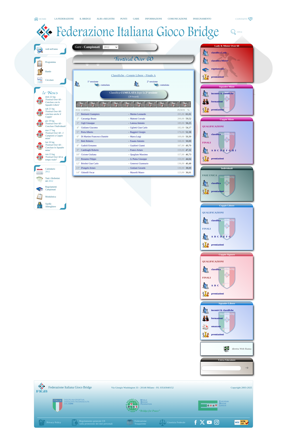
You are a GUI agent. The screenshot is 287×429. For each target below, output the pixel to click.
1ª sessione (92, 81)
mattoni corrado (137, 118)
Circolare (49, 80)
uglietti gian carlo (138, 127)
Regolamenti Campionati (51, 188)
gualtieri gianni (137, 145)
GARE (136, 19)
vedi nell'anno (51, 49)
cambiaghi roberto (90, 150)
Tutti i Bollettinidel (52, 179)
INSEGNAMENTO (202, 19)
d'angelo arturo (88, 168)
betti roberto (87, 141)
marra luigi (135, 136)
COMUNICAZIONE (177, 19)
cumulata (105, 84)
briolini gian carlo (89, 163)
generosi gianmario (139, 163)
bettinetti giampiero (90, 114)
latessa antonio (137, 123)
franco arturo (136, 150)
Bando (48, 71)
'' (53, 102)
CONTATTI (243, 19)
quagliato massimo (139, 154)
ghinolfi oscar (87, 172)
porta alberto (87, 132)
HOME (40, 19)
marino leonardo (138, 114)
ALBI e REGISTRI (106, 19)
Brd (82, 104)
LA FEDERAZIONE (64, 19)
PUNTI (123, 19)
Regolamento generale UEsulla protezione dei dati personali (96, 422)
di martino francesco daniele (94, 136)
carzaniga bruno (88, 118)
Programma (50, 62)
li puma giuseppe (138, 159)
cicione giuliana (88, 154)
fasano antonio (137, 141)
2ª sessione (152, 81)
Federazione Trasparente (141, 422)
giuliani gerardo (137, 168)
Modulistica (50, 196)
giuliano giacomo (89, 127)
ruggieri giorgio (137, 132)
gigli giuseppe (88, 123)
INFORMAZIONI (153, 19)
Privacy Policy (54, 422)
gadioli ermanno (88, 145)
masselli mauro (137, 172)
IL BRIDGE (85, 19)
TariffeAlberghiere (50, 205)
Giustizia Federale (176, 422)
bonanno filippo (88, 159)
